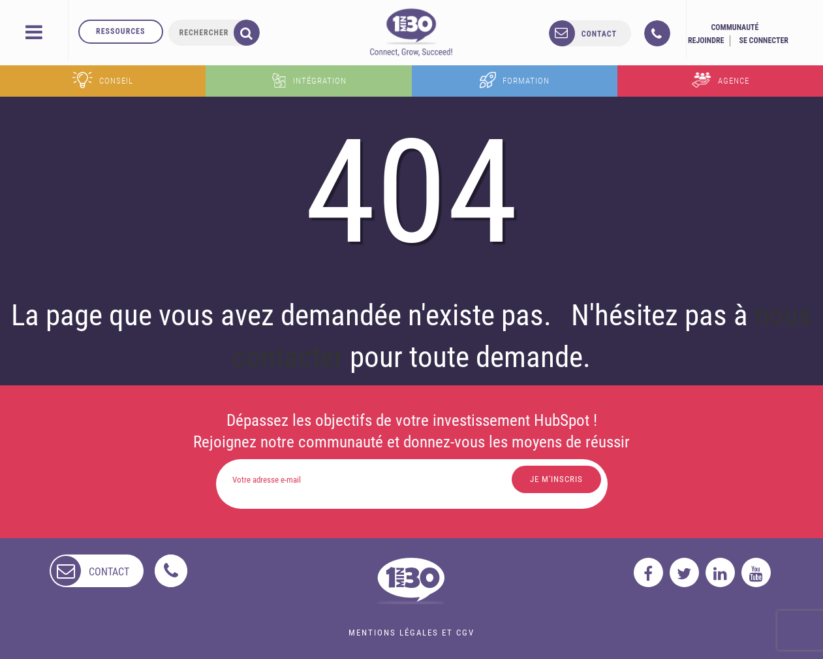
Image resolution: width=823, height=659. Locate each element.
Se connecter (763, 40)
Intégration (308, 80)
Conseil (102, 80)
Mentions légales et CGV (411, 632)
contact (599, 34)
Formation (515, 80)
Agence (720, 80)
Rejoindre (706, 40)
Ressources (120, 31)
